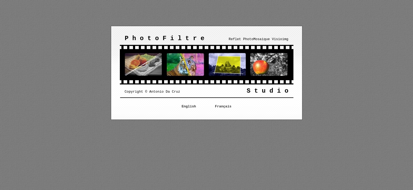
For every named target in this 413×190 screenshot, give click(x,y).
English (188, 106)
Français (223, 106)
